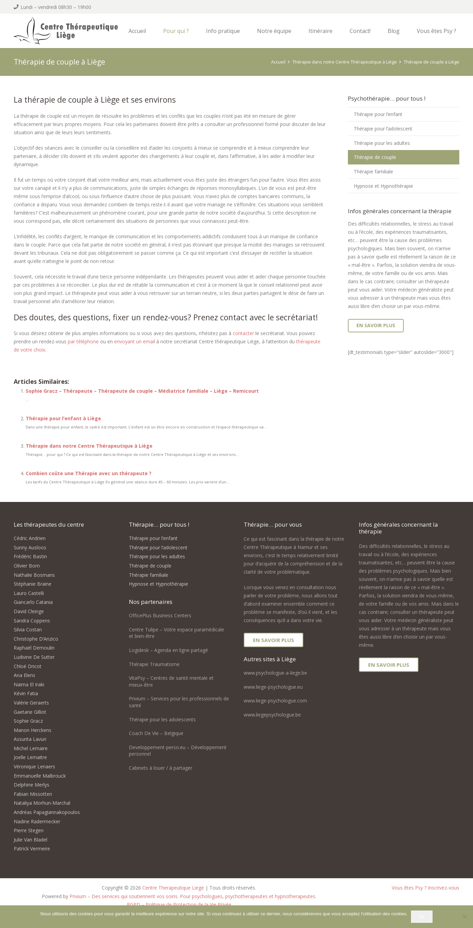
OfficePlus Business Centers (160, 615)
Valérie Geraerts (31, 702)
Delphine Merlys (31, 784)
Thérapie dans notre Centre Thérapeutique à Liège (89, 446)
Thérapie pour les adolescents (162, 719)
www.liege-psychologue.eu (273, 687)
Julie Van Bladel (30, 839)
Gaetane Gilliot (30, 712)
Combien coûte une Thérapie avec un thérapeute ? (88, 473)
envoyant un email (134, 341)
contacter (243, 333)
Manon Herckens (32, 730)
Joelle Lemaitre (30, 757)
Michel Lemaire (31, 748)
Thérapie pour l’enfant (378, 114)
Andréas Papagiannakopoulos (47, 812)
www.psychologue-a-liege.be (275, 672)
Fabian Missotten (33, 794)
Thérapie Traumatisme (154, 664)
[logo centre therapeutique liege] (74, 31)
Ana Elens (24, 675)
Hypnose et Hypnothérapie (383, 186)
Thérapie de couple (375, 157)
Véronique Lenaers (34, 766)
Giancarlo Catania (33, 602)
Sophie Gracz (28, 721)
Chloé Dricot (27, 666)
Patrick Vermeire (32, 848)
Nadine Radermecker (37, 821)
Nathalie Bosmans (34, 575)
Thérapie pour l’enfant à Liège (63, 418)
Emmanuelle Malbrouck (40, 775)
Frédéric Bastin (30, 556)
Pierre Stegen (29, 830)
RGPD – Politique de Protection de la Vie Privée (179, 904)
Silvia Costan (28, 629)
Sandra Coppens (32, 620)
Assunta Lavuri (30, 739)
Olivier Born (27, 565)
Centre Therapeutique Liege (173, 887)
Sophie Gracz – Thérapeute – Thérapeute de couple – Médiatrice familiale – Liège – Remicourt (142, 391)
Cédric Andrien (30, 538)
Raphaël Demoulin (34, 647)
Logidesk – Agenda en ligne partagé (168, 650)
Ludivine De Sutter (34, 657)
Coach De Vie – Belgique (156, 733)
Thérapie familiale (373, 171)
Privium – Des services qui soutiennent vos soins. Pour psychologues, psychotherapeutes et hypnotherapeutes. (193, 896)
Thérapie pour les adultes (382, 143)
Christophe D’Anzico (36, 638)
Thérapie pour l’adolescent (383, 128)
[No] (464, 916)
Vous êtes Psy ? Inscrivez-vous (425, 887)
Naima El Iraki (29, 684)
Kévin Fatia (26, 693)
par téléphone (83, 341)
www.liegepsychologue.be (272, 714)
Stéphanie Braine (32, 584)
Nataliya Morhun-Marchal (42, 803)
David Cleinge (29, 611)
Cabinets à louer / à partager (160, 768)
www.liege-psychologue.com (275, 700)
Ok (422, 916)
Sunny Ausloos (30, 547)
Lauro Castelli (29, 593)
